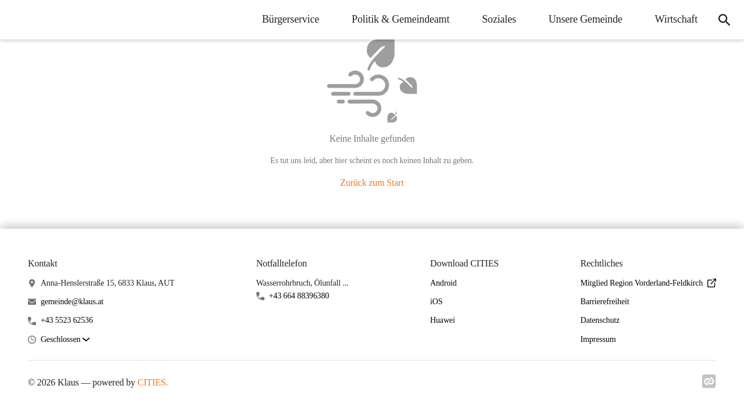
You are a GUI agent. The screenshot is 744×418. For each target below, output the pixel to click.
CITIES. (152, 382)
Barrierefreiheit (604, 301)
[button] (65, 340)
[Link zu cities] (709, 385)
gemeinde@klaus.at (72, 301)
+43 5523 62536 (67, 320)
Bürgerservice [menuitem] (290, 19)
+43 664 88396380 (299, 295)
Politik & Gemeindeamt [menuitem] (400, 19)
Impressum (598, 339)
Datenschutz (600, 320)
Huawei (442, 320)
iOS (436, 301)
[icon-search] (724, 20)
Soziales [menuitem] (499, 19)
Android (443, 283)
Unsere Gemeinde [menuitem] (586, 19)
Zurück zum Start (371, 183)
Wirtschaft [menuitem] (676, 19)
